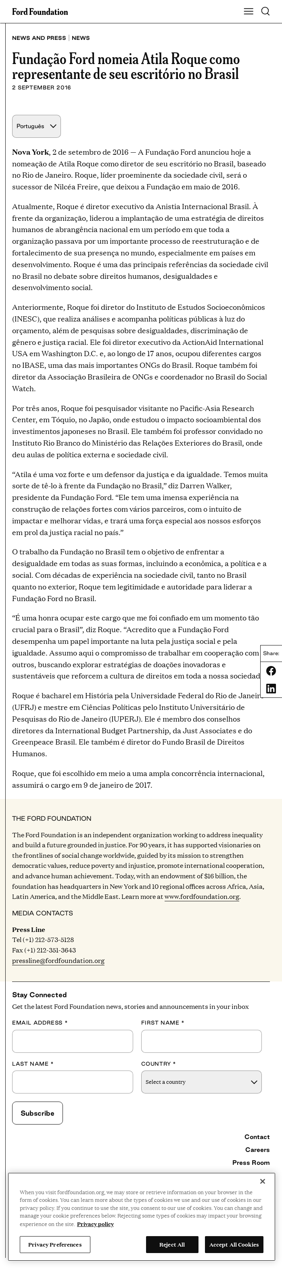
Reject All (172, 1244)
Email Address (40, 1022)
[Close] (263, 1181)
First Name (163, 1022)
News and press (39, 38)
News (81, 38)
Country (159, 1064)
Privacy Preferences (54, 1244)
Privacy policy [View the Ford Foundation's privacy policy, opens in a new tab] (95, 1224)
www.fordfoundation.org (202, 896)
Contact (257, 1136)
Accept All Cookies (234, 1244)
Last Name (33, 1064)
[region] (142, 1216)
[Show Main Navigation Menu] (248, 11)
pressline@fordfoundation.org (58, 960)
